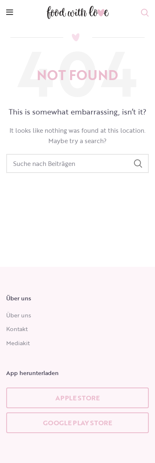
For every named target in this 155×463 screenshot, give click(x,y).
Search (137, 163)
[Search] (77, 163)
